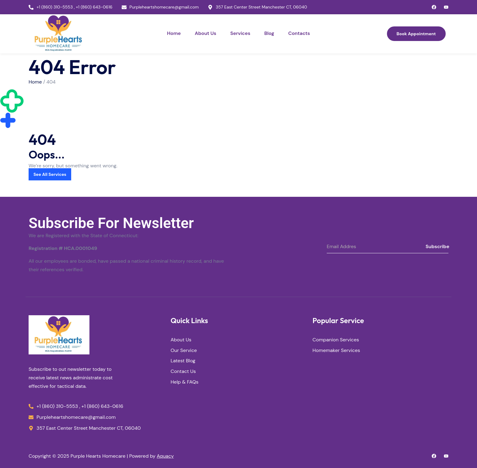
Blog (269, 33)
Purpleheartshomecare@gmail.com (164, 7)
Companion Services (335, 340)
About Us (205, 33)
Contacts (299, 33)
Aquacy (165, 456)
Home (174, 33)
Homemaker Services (336, 351)
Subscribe (437, 246)
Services (240, 33)
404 (51, 82)
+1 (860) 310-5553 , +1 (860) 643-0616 (75, 7)
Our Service (184, 351)
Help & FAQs (185, 382)
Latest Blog (183, 361)
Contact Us (183, 372)
